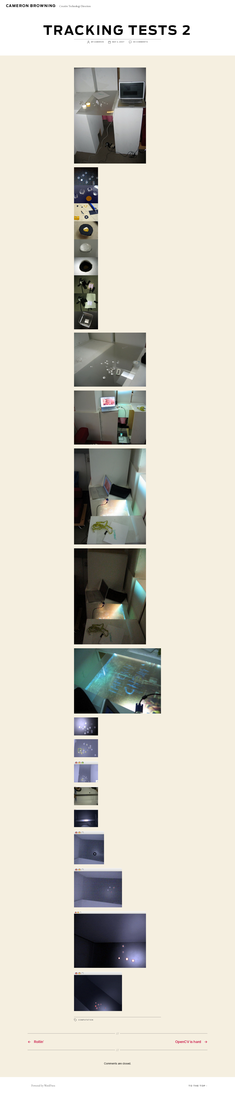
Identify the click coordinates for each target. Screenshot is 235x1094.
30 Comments (140, 42)
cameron (99, 42)
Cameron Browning (31, 6)
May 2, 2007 (118, 42)
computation (85, 1020)
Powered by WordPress (43, 1085)
